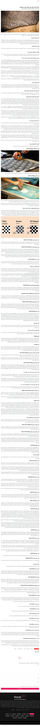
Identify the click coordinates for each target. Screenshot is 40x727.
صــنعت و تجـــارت (33, 5)
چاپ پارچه (32, 648)
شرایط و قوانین (18, 709)
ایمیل (38, 678)
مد (10, 713)
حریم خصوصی (13, 709)
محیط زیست (27, 715)
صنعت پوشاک (32, 715)
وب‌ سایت (38, 681)
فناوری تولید (24, 717)
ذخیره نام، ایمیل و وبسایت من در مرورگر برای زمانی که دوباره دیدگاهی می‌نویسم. (29, 686)
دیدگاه (38, 664)
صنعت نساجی (19, 713)
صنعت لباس (19, 717)
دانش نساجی (15, 717)
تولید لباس (23, 713)
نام (38, 674)
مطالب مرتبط (37, 651)
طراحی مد (24, 648)
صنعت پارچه (17, 715)
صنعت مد (7, 713)
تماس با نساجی (23, 709)
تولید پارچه (14, 713)
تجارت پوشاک (7, 715)
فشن (27, 713)
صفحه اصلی (38, 5)
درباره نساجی (26, 709)
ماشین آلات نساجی (20, 648)
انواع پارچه (22, 715)
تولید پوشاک (12, 715)
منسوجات (15, 648)
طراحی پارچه (28, 648)
